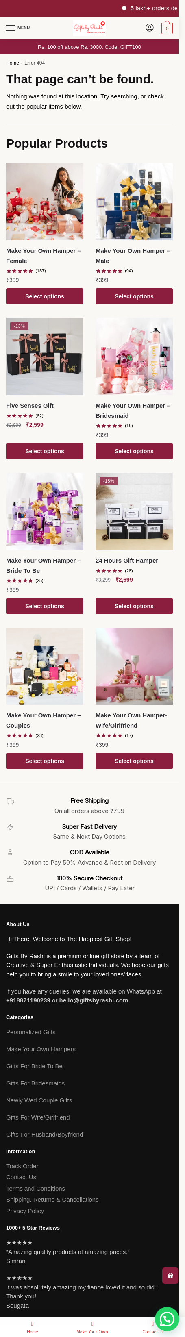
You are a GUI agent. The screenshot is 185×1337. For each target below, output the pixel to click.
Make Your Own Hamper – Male (133, 255)
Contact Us (21, 1177)
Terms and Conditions (35, 1188)
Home (12, 63)
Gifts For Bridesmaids (35, 1083)
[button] (167, 1319)
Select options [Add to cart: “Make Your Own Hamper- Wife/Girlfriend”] (134, 761)
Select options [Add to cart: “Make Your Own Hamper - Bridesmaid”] (134, 451)
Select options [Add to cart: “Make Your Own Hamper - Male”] (134, 296)
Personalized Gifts (31, 1031)
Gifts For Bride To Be (34, 1066)
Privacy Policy (25, 1210)
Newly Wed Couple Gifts (39, 1100)
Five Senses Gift (30, 405)
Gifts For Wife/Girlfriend (38, 1117)
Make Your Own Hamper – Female (43, 255)
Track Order (22, 1166)
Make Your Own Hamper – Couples (43, 720)
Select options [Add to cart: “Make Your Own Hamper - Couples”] (44, 761)
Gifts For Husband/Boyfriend (44, 1134)
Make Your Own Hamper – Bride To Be (43, 565)
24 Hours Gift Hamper (127, 560)
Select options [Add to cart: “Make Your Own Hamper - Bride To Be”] (44, 606)
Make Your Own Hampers (41, 1049)
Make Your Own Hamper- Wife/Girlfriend (131, 720)
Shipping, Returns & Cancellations (52, 1199)
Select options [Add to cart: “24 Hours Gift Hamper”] (134, 606)
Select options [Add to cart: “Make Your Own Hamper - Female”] (44, 296)
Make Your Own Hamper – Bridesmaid (133, 410)
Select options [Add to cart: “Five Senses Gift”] (44, 451)
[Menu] (18, 28)
